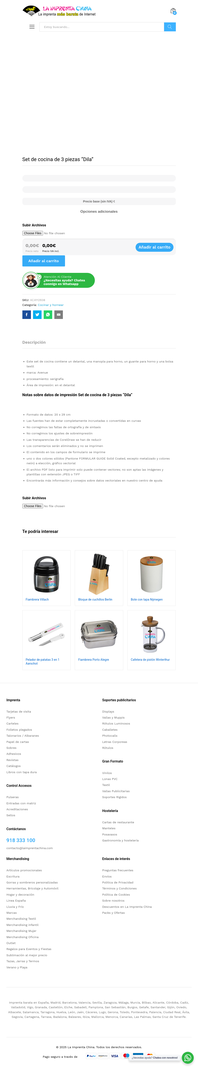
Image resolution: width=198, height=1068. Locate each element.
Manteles (109, 828)
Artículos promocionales (24, 870)
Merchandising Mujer (21, 931)
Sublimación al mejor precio (26, 955)
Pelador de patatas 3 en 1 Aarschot (42, 661)
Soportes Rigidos (114, 797)
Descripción (34, 342)
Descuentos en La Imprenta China (127, 906)
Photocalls (109, 735)
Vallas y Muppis (113, 717)
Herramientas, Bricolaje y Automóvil (32, 888)
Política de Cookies (116, 894)
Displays (108, 711)
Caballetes (110, 729)
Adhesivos (13, 753)
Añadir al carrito (158, 247)
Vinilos (107, 773)
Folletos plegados (19, 729)
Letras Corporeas (114, 742)
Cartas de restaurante (118, 822)
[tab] (36, 344)
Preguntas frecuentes (117, 870)
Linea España (16, 900)
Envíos (107, 876)
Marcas (11, 912)
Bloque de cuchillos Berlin (95, 599)
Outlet (11, 943)
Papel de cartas (17, 742)
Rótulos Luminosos (116, 723)
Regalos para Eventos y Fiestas (28, 949)
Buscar (170, 26)
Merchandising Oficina (22, 937)
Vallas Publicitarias (116, 791)
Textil (106, 785)
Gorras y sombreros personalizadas (32, 882)
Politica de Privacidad (117, 882)
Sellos (10, 815)
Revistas (12, 760)
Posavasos (109, 834)
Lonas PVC (110, 779)
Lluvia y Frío (15, 906)
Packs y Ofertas (113, 912)
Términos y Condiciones (119, 888)
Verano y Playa (16, 967)
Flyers (10, 717)
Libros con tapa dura (21, 772)
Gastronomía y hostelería (120, 840)
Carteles (12, 723)
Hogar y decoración (20, 894)
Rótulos (107, 747)
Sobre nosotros (113, 900)
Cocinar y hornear (51, 305)
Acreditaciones (17, 809)
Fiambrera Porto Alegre (93, 659)
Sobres (11, 747)
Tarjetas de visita (18, 711)
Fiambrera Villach (37, 599)
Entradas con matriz (21, 803)
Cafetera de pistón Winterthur (150, 659)
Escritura (13, 876)
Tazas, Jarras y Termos (22, 961)
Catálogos (13, 766)
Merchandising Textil (21, 918)
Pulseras (12, 797)
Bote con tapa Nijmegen (147, 599)
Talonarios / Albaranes (22, 735)
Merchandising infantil (22, 925)
